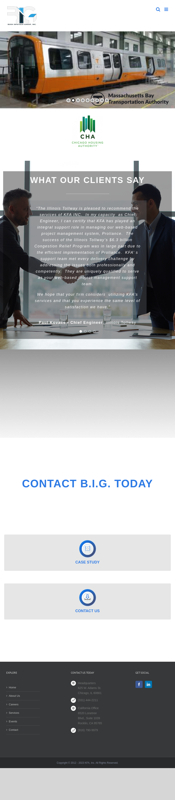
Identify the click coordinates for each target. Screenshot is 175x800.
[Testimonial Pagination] (80, 331)
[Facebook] (139, 684)
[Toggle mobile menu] (166, 9)
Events (13, 721)
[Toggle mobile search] (158, 9)
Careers (13, 704)
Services (14, 712)
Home (12, 687)
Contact (13, 729)
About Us (14, 695)
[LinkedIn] (148, 684)
